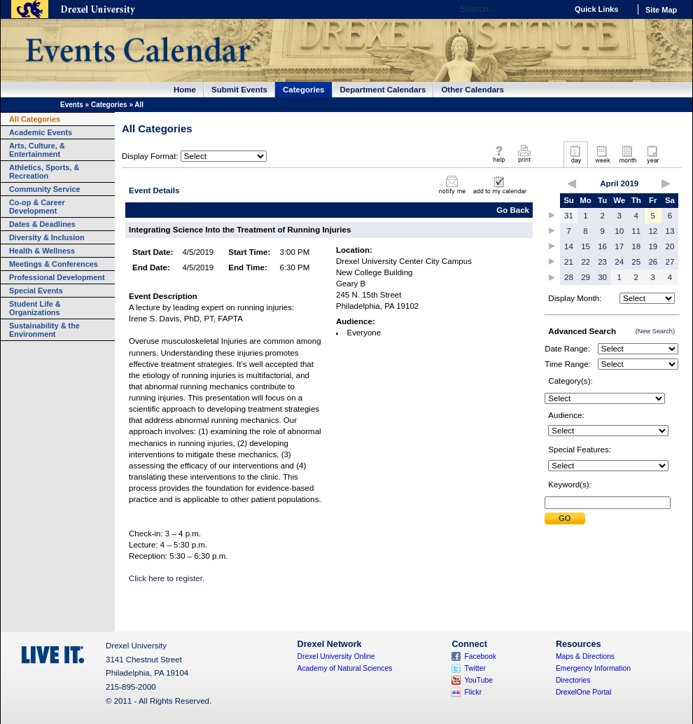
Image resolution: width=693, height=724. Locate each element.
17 (619, 246)
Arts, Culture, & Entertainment (37, 149)
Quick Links (596, 9)
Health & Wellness (42, 250)
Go (552, 9)
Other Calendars (472, 89)
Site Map (661, 10)
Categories (304, 89)
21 (568, 262)
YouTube (478, 680)
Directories (573, 680)
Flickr (473, 692)
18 (635, 246)
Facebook (480, 656)
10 (619, 231)
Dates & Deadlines (42, 224)
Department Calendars (383, 89)
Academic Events (40, 132)
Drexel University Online (336, 656)
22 (585, 262)
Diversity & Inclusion (47, 237)
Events (71, 105)
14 (568, 246)
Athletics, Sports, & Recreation (44, 171)
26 (652, 262)
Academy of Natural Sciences (345, 668)
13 (670, 231)
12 (652, 231)
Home (185, 89)
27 (670, 262)
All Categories (34, 119)
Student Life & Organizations (35, 308)
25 (635, 262)
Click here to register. (167, 578)
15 (585, 246)
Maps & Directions (585, 656)
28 (568, 277)
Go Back (512, 210)
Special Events (36, 290)
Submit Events (239, 89)
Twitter (475, 668)
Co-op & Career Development (37, 206)
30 (602, 277)
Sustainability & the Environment (44, 329)
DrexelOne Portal (583, 692)
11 (635, 231)
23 (602, 262)
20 (670, 246)
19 (652, 246)
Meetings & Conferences (53, 264)
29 (585, 277)
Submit (565, 518)
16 (602, 246)
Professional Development (57, 277)
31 (568, 215)
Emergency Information (593, 668)
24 (619, 262)
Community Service (44, 189)
